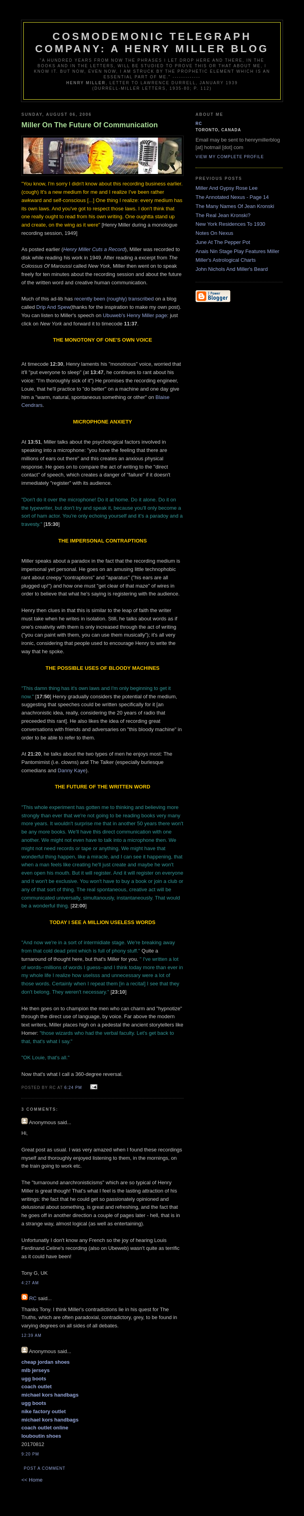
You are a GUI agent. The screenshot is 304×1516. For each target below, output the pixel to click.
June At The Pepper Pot (223, 242)
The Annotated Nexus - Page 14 (232, 197)
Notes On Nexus (214, 233)
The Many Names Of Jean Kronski (235, 206)
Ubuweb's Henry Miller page (135, 315)
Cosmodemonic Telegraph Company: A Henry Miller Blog (152, 42)
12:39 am (31, 1335)
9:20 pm (30, 1454)
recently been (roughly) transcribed (114, 299)
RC (33, 1298)
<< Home (31, 1480)
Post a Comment (44, 1468)
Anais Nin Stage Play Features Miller (237, 251)
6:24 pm (73, 1087)
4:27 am (30, 1283)
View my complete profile (230, 157)
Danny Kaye (72, 770)
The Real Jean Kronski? (223, 215)
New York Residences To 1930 (230, 224)
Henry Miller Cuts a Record (94, 249)
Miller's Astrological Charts (226, 260)
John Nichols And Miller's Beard (232, 269)
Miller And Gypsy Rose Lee (227, 188)
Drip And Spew (53, 307)
